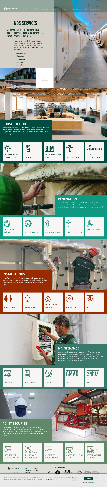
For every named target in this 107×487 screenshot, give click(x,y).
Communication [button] (95, 9)
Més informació (49, 479)
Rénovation (20, 56)
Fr (92, 3)
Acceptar (88, 478)
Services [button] (35, 9)
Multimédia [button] (84, 9)
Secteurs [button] (45, 9)
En (90, 3)
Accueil (27, 468)
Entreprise (26, 9)
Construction (21, 53)
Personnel (74, 9)
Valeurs (64, 9)
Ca (85, 3)
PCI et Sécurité (21, 65)
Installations (20, 59)
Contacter (98, 3)
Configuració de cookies (88, 482)
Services (27, 473)
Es (88, 3)
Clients (54, 9)
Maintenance (20, 62)
